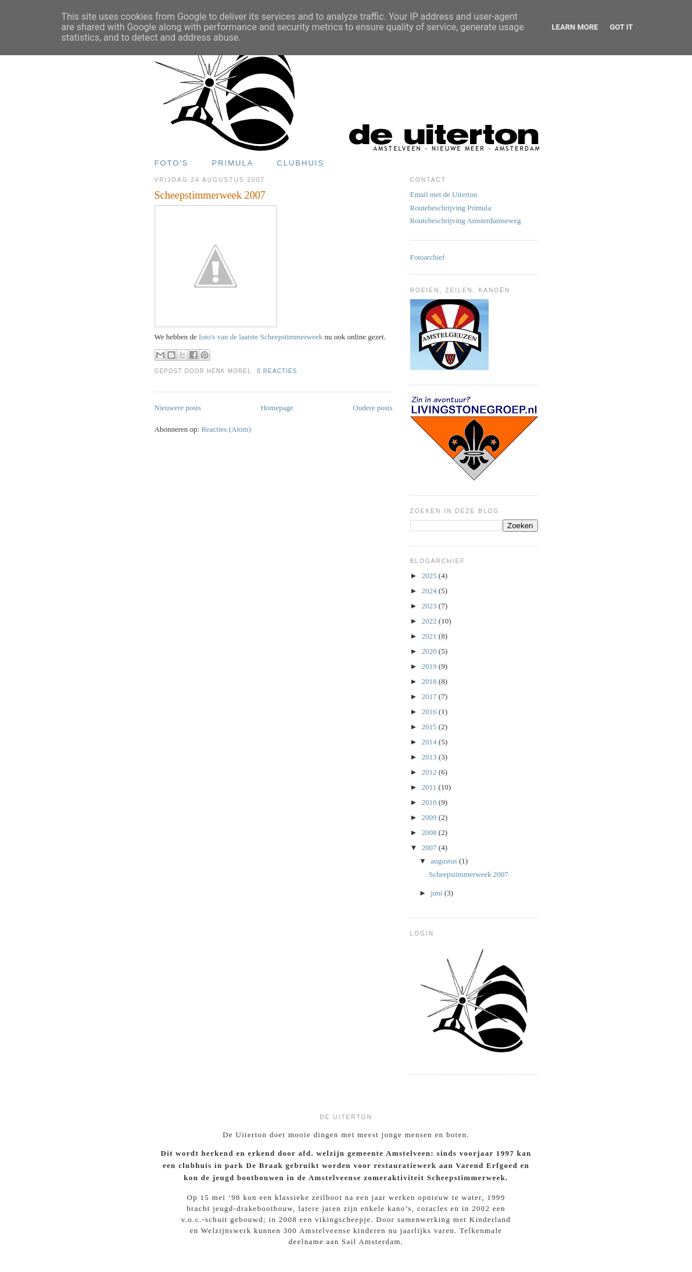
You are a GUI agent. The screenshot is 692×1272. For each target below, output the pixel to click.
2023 (430, 605)
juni (437, 892)
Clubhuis (300, 163)
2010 (430, 802)
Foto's (172, 163)
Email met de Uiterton (444, 194)
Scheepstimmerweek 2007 (210, 195)
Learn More (575, 27)
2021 (430, 636)
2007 (430, 847)
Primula (233, 163)
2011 (430, 787)
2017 (430, 696)
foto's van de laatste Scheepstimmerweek (260, 336)
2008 (430, 832)
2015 (430, 726)
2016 (430, 711)
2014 (430, 741)
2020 (430, 651)
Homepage (276, 407)
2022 (430, 621)
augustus (445, 861)
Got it (621, 27)
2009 (430, 817)
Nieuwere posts (178, 407)
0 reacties (277, 371)
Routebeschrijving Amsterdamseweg (465, 220)
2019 (430, 666)
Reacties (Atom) (226, 429)
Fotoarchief (427, 257)
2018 (430, 681)
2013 (430, 757)
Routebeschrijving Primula (451, 207)
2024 (430, 590)
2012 (430, 772)
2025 (430, 575)
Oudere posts (372, 407)
